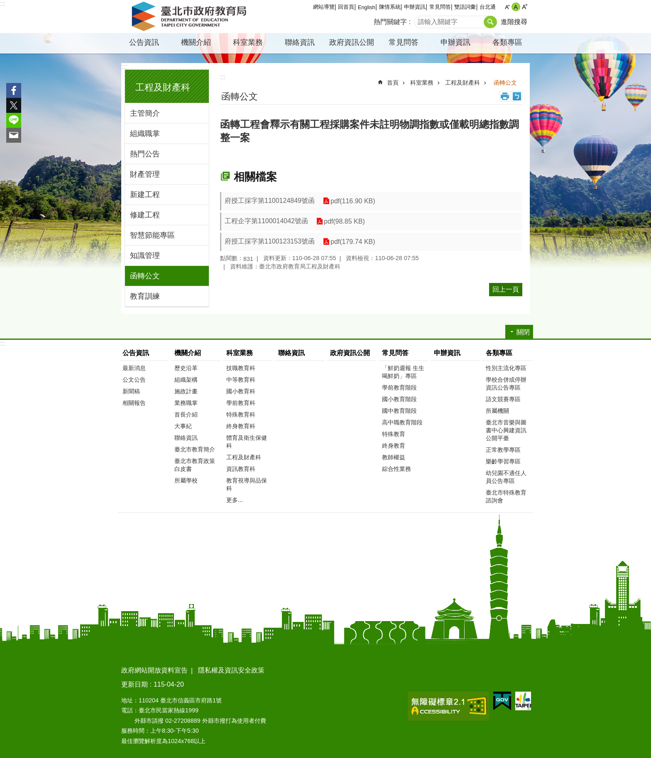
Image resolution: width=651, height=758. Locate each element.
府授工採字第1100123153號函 (270, 241)
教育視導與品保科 (246, 484)
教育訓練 (145, 296)
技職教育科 (240, 368)
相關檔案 (255, 177)
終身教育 (393, 445)
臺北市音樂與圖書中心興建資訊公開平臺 (506, 430)
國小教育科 (240, 391)
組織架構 (186, 379)
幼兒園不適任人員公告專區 (506, 477)
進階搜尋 (514, 21)
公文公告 (134, 379)
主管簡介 (145, 113)
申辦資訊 (415, 7)
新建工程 (145, 194)
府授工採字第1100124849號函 (270, 200)
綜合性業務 (396, 469)
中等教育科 (240, 379)
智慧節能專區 (152, 235)
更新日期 (134, 684)
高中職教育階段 (402, 422)
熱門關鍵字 (390, 21)
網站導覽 (324, 7)
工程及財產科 (162, 87)
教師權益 (393, 457)
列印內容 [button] (504, 96)
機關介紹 (196, 42)
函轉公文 (145, 276)
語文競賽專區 (503, 399)
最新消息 (134, 368)
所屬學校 (186, 480)
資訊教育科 (240, 469)
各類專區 (507, 42)
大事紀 (183, 426)
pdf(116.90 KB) (352, 201)
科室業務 (248, 42)
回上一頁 (505, 289)
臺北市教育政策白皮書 (194, 465)
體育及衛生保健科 (246, 441)
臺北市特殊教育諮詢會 (506, 496)
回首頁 (346, 7)
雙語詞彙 (465, 7)
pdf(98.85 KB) (344, 221)
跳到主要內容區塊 (4, 4)
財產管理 (145, 174)
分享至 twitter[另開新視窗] (13, 105)
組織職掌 (145, 133)
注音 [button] (517, 96)
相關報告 (134, 403)
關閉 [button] (523, 332)
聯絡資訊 (300, 42)
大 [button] (524, 6)
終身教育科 (240, 426)
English (366, 7)
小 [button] (507, 6)
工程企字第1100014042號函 (266, 220)
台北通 (488, 7)
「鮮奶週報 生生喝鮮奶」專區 (403, 372)
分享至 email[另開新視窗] (13, 135)
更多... (234, 500)
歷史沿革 (186, 368)
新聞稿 (131, 391)
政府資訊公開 (351, 42)
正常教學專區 (503, 449)
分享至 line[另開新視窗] (13, 120)
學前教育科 (240, 403)
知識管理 (145, 255)
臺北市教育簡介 (194, 449)
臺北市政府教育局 (190, 16)
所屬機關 (497, 410)
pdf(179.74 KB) (352, 241)
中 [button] (516, 6)
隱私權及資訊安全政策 (231, 670)
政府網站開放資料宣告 (154, 670)
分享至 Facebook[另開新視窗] (13, 90)
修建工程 (145, 215)
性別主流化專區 (506, 368)
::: (2, 3)
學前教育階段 (399, 387)
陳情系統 (390, 7)
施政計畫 (186, 391)
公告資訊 (144, 42)
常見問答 (440, 7)
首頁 (393, 82)
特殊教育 (393, 434)
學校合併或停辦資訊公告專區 (506, 383)
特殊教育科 (240, 414)
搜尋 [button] (490, 22)
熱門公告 (145, 154)
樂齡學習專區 (503, 461)
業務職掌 (186, 403)
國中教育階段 (399, 410)
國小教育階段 (399, 399)
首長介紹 (186, 414)
